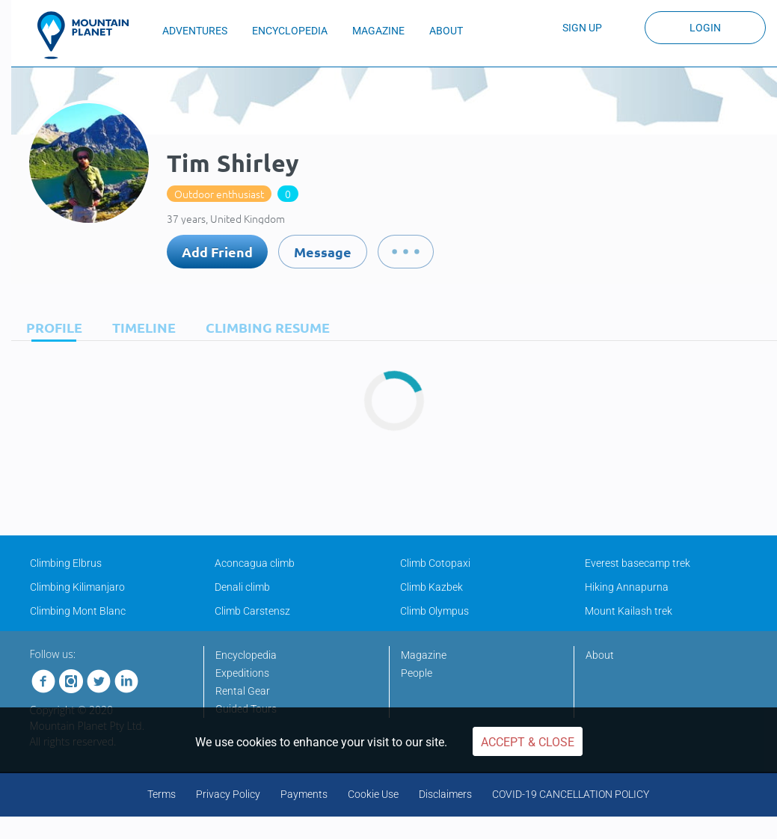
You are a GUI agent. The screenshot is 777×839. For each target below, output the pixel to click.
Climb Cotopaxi (435, 563)
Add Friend (217, 251)
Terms (161, 794)
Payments (304, 794)
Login (705, 28)
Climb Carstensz (252, 611)
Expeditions (242, 673)
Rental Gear (242, 691)
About (600, 655)
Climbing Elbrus (66, 563)
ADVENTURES (194, 31)
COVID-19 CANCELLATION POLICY (570, 794)
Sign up (582, 28)
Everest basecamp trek (637, 563)
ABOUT (446, 31)
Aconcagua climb (255, 563)
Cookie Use (373, 794)
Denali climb (242, 587)
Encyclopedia (246, 655)
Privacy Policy (228, 794)
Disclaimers (445, 794)
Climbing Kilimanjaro (77, 587)
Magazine (423, 655)
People (416, 673)
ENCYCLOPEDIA (290, 31)
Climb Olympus (434, 611)
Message (322, 251)
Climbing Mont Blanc (78, 611)
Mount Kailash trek (628, 611)
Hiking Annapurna (627, 587)
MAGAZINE (378, 31)
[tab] (50, 327)
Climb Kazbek (431, 587)
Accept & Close (527, 742)
